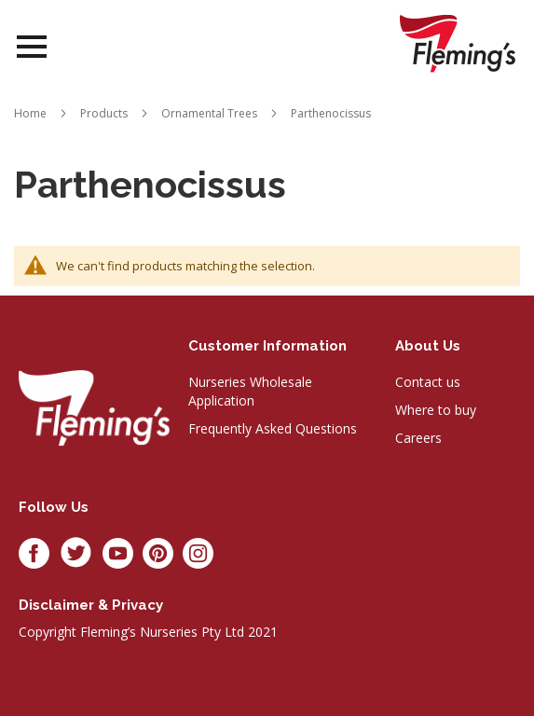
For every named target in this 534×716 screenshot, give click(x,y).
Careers (418, 438)
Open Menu (31, 47)
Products (104, 113)
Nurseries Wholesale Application (250, 391)
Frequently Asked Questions (272, 428)
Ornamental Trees (209, 113)
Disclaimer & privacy (91, 605)
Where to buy (435, 410)
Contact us (427, 382)
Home (30, 113)
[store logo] (457, 43)
